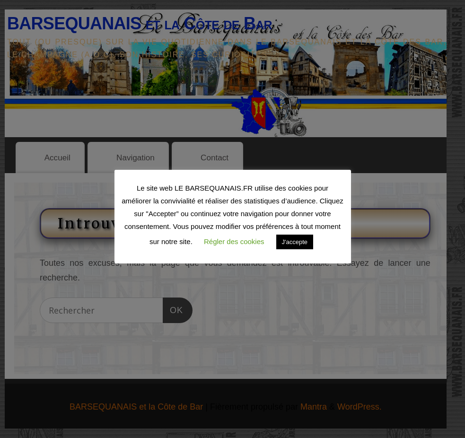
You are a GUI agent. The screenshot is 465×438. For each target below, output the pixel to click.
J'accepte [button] (295, 241)
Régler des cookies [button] (234, 241)
